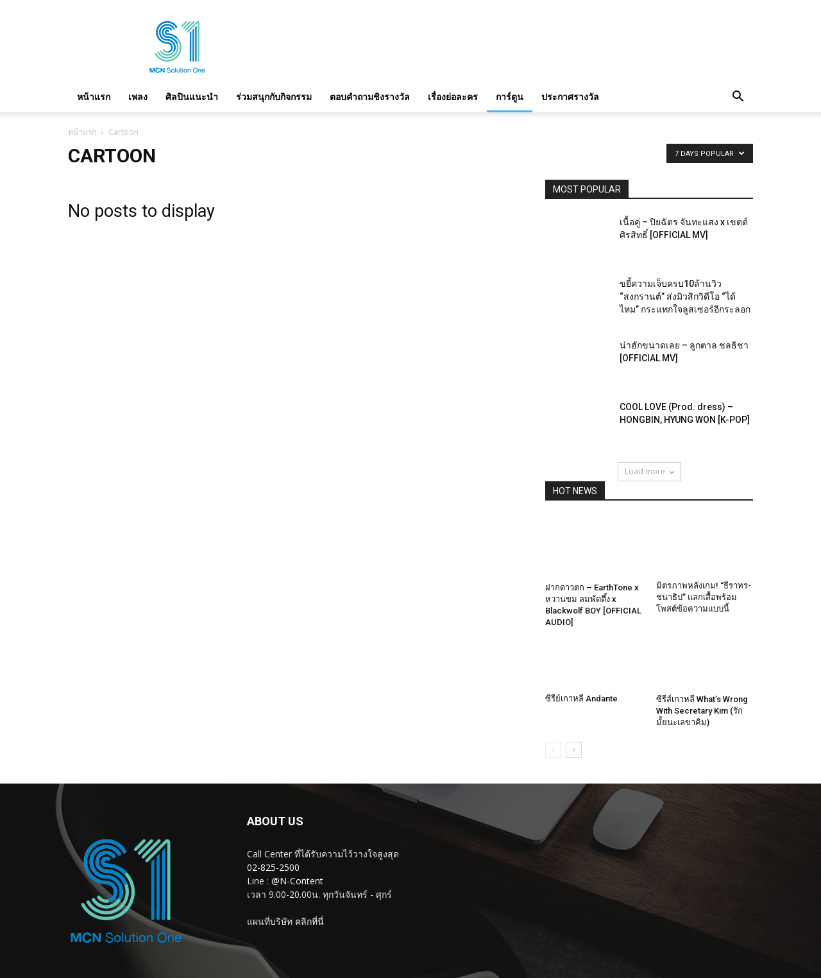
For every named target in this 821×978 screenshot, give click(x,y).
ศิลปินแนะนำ (191, 96)
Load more (649, 471)
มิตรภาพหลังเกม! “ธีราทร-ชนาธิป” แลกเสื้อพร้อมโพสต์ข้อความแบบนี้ (703, 597)
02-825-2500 (273, 867)
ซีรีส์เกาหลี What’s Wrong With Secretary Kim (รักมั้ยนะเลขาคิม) (702, 710)
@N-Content (297, 881)
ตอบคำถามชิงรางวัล (370, 96)
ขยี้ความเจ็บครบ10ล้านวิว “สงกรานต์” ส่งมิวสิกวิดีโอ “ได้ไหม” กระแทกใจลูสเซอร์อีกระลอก (685, 296)
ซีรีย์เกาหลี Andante (581, 698)
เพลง (138, 96)
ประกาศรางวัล (570, 96)
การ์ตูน (509, 96)
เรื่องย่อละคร (453, 96)
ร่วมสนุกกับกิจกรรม (274, 96)
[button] (737, 97)
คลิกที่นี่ (309, 921)
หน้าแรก (93, 96)
